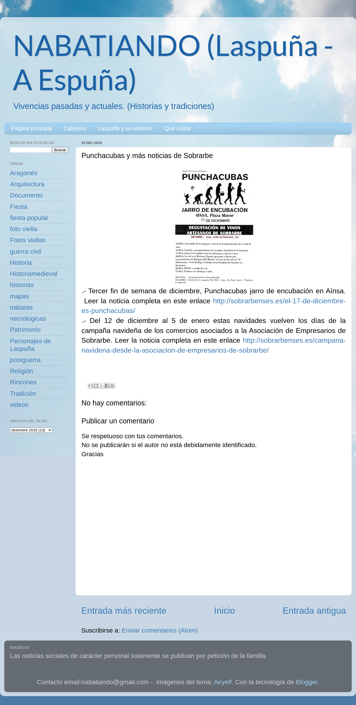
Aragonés (23, 173)
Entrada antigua (314, 610)
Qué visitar (178, 128)
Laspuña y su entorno (125, 128)
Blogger (307, 682)
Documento (26, 195)
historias (22, 284)
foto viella (23, 229)
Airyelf (223, 682)
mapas (19, 296)
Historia (21, 262)
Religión (21, 371)
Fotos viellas (28, 240)
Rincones (23, 382)
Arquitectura (27, 184)
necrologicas (28, 318)
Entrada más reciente (123, 610)
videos (19, 404)
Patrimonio (25, 329)
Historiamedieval (33, 273)
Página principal (31, 128)
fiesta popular (29, 217)
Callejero (75, 128)
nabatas (21, 307)
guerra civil (25, 251)
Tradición (23, 393)
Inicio (224, 610)
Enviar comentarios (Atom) (160, 630)
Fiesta (18, 206)
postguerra (25, 359)
